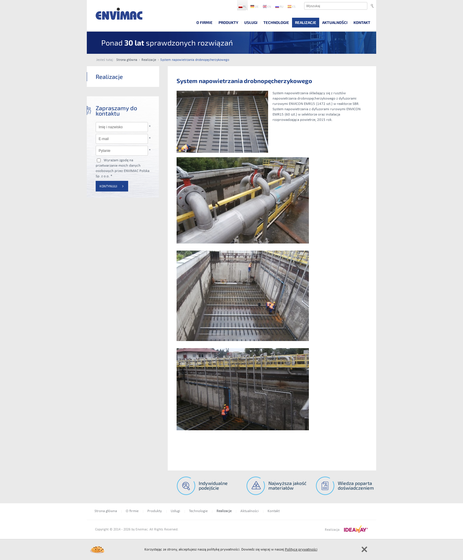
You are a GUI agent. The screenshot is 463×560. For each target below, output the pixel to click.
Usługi (250, 22)
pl (242, 6)
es (292, 6)
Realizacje (305, 22)
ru (279, 6)
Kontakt (361, 22)
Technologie (276, 22)
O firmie (204, 22)
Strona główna (126, 60)
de (254, 6)
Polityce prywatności (301, 549)
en (267, 6)
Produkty (228, 22)
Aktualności (335, 22)
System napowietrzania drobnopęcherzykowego (194, 60)
